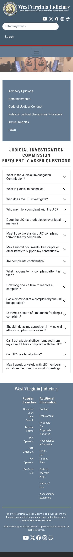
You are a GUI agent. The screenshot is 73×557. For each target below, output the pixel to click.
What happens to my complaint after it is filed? (33, 273)
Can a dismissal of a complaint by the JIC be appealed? (34, 301)
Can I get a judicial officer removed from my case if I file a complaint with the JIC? (34, 342)
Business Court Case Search (28, 415)
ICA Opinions (28, 460)
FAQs (12, 130)
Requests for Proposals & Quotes (45, 428)
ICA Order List (28, 471)
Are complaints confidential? (25, 261)
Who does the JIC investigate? (27, 199)
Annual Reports (18, 122)
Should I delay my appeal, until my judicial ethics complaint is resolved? (34, 328)
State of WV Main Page (44, 473)
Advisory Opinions (20, 91)
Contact (44, 409)
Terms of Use (45, 485)
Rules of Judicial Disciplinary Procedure (35, 114)
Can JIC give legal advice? (24, 354)
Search (9, 37)
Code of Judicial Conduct (25, 106)
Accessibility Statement (47, 496)
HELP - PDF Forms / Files (44, 457)
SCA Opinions (28, 439)
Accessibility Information (47, 442)
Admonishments (19, 99)
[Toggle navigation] (36, 52)
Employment (47, 415)
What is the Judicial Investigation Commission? (28, 177)
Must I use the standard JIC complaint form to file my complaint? (32, 235)
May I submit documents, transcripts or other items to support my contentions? (32, 249)
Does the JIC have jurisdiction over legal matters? (33, 221)
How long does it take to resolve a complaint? (29, 287)
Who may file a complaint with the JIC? (32, 209)
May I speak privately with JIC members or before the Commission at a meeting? (33, 366)
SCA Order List (28, 450)
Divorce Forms (29, 429)
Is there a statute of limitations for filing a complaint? (34, 314)
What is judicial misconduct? (25, 189)
